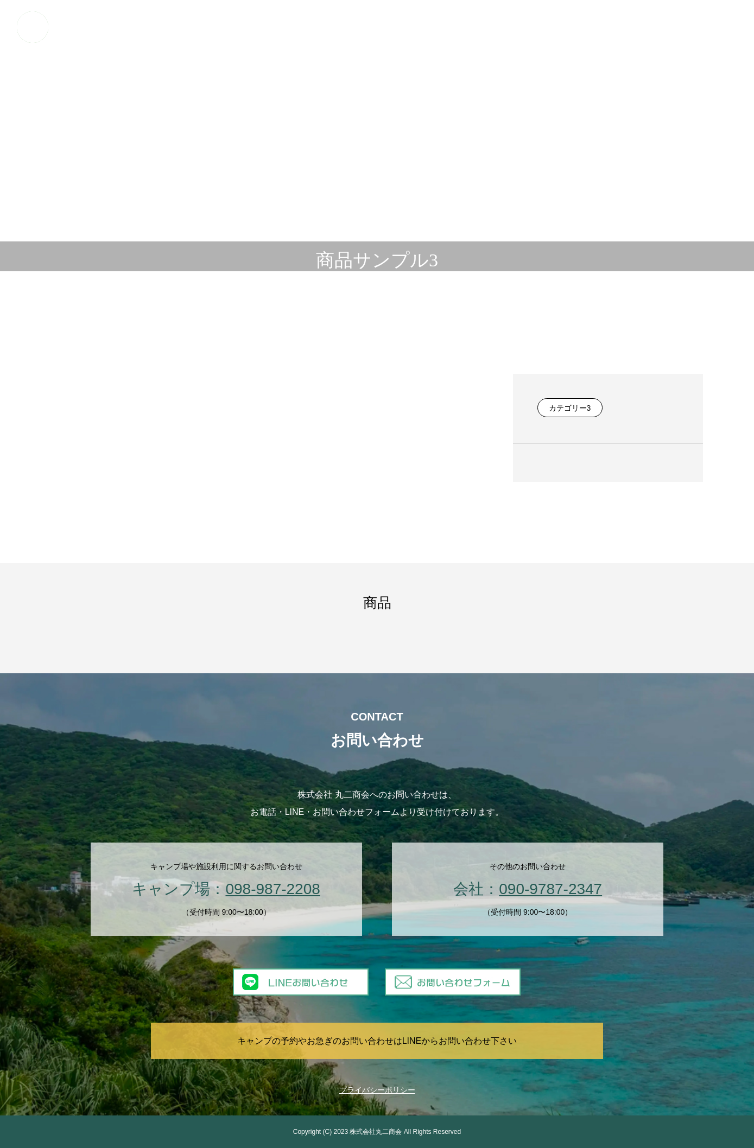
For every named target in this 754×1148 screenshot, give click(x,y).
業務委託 (528, 27)
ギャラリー (571, 27)
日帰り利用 (485, 27)
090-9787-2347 (550, 889)
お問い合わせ (713, 27)
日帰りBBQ (362, 27)
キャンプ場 (316, 27)
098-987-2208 (272, 889)
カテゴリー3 (570, 408)
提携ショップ (620, 27)
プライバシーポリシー (377, 1090)
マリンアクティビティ (424, 27)
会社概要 (667, 27)
